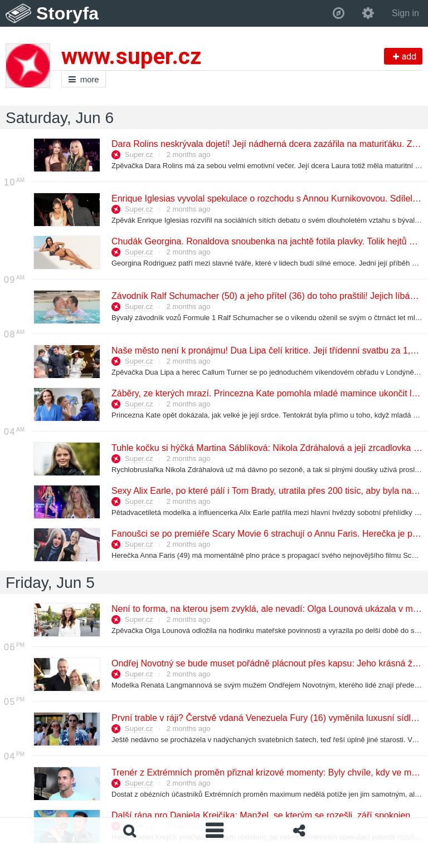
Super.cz (139, 154)
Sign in (405, 13)
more (84, 79)
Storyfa (67, 13)
